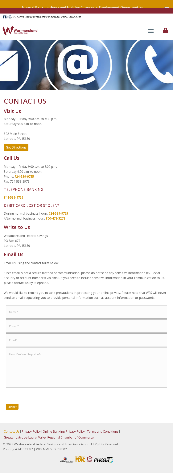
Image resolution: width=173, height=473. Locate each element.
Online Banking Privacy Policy (64, 431)
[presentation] (35, 395)
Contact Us (11, 431)
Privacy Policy (31, 431)
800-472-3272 (55, 218)
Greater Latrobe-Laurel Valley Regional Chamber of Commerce (49, 437)
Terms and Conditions (102, 431)
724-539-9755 (24, 176)
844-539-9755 (13, 197)
